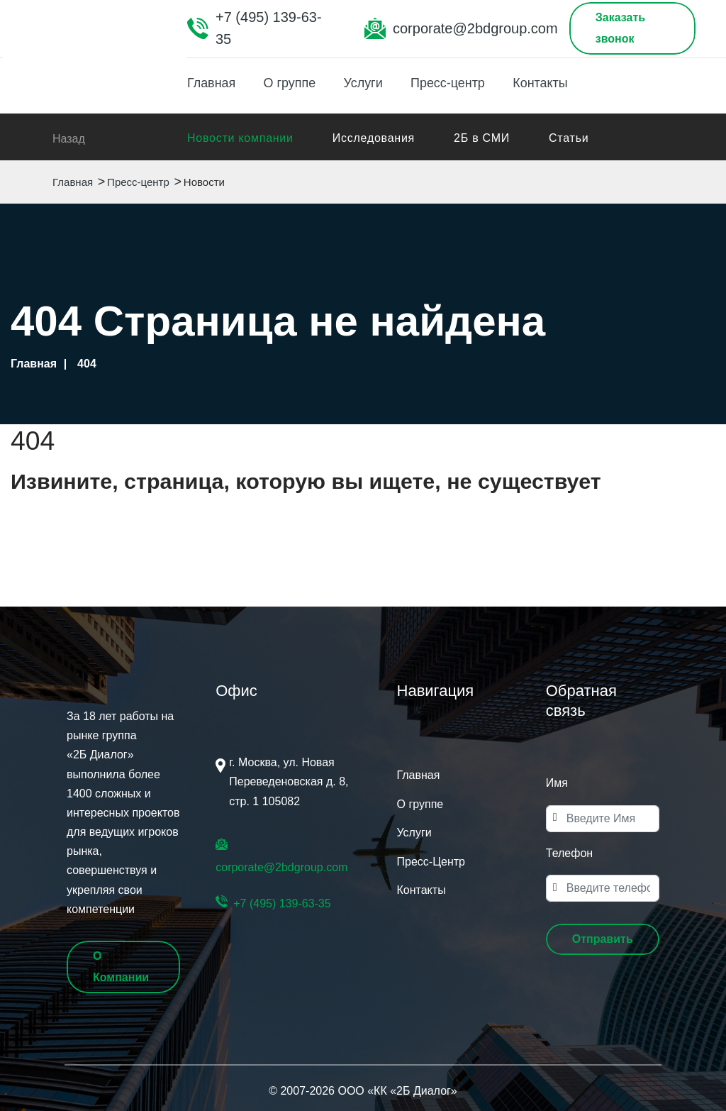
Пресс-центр (450, 83)
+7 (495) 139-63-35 (269, 28)
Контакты (543, 83)
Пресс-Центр (431, 862)
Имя (557, 783)
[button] (602, 939)
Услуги (364, 83)
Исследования (374, 138)
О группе (290, 83)
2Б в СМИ (482, 138)
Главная (211, 83)
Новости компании (240, 138)
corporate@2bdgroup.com (475, 28)
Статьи (568, 138)
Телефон (569, 853)
